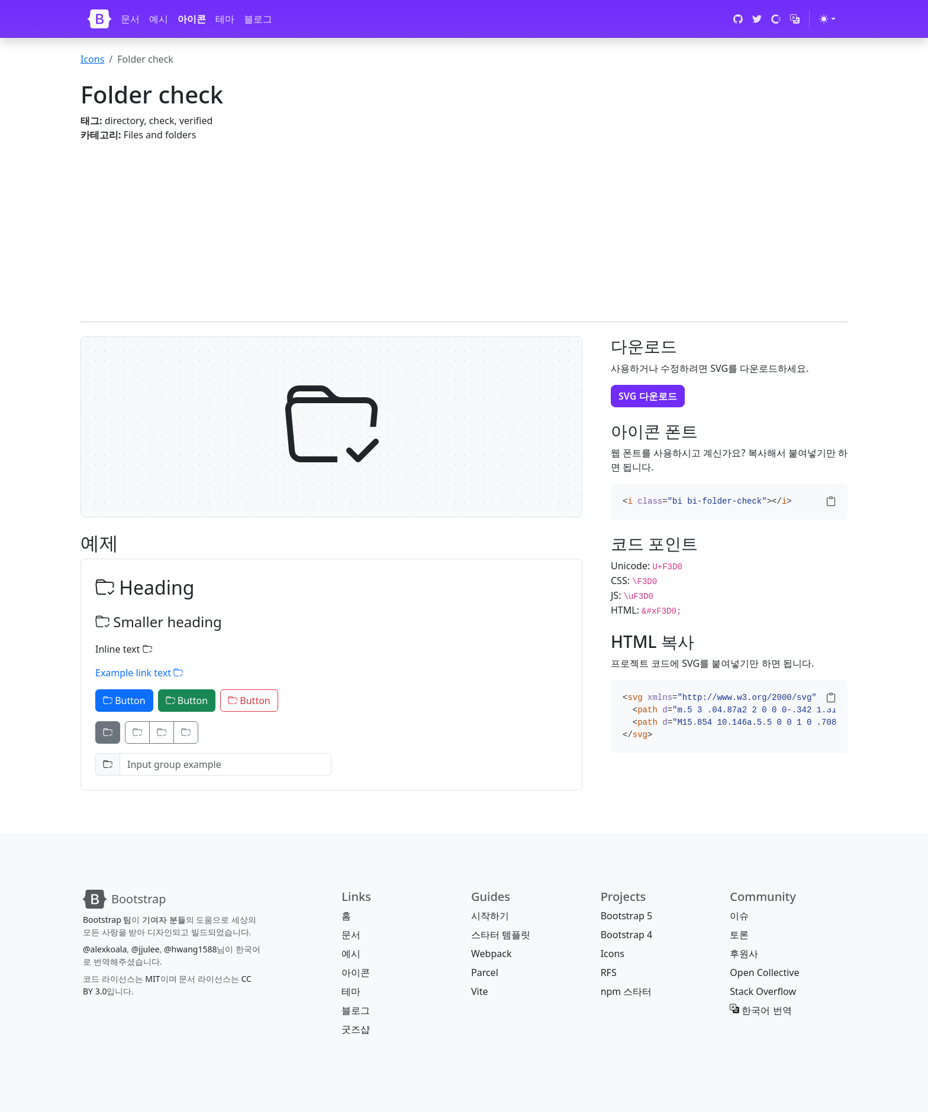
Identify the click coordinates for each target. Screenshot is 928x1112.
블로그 (258, 18)
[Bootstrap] (99, 19)
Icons (92, 59)
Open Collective (764, 972)
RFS (609, 972)
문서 (130, 18)
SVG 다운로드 (647, 396)
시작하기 (490, 915)
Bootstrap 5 (626, 915)
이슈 (739, 915)
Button (124, 700)
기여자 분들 (164, 919)
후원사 (744, 953)
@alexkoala (105, 949)
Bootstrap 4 (626, 934)
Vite (479, 991)
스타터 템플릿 (500, 934)
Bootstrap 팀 (107, 919)
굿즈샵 (355, 1029)
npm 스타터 (626, 991)
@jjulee (145, 949)
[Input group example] (225, 764)
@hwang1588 (190, 949)
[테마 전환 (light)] (827, 19)
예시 (158, 18)
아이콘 (192, 18)
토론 (739, 934)
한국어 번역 (760, 1010)
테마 (224, 18)
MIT (152, 978)
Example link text (139, 672)
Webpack (491, 953)
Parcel (484, 972)
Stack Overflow (763, 991)
